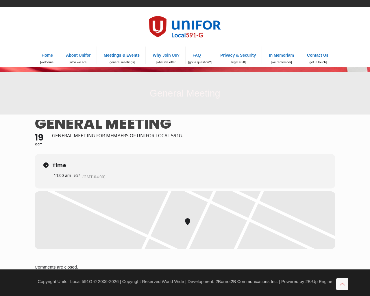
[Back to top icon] (342, 284)
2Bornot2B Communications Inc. (247, 281)
